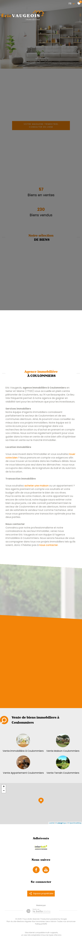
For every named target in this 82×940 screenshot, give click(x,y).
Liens (48, 921)
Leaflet (51, 823)
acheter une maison (36, 485)
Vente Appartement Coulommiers (23, 773)
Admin (53, 921)
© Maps (60, 823)
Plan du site (11, 921)
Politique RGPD (41, 924)
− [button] (4, 791)
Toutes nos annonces (66, 921)
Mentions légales (24, 921)
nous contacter (48, 545)
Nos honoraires (38, 921)
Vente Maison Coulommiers (62, 751)
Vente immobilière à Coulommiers (23, 751)
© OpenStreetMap (74, 823)
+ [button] (4, 787)
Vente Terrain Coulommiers (63, 773)
